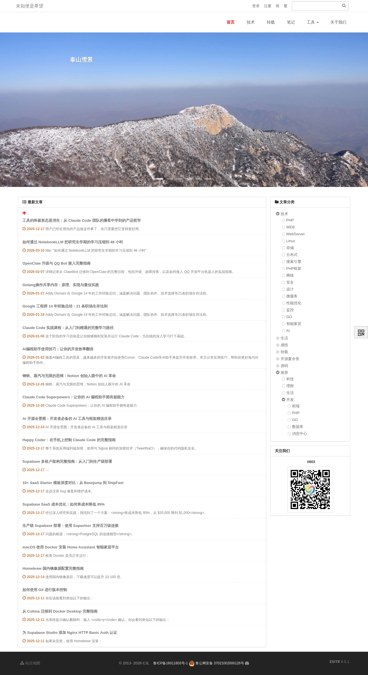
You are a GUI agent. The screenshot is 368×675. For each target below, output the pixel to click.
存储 (290, 248)
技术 (251, 22)
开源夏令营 (290, 359)
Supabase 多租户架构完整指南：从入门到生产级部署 (67, 461)
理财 (290, 386)
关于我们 (338, 22)
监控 (290, 310)
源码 (284, 366)
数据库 (297, 426)
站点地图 (30, 663)
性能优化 (293, 303)
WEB (290, 227)
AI (288, 330)
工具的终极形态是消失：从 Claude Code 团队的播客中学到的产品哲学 (81, 220)
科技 (290, 379)
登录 (256, 6)
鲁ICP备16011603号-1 (170, 663)
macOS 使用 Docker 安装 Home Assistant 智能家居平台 (70, 547)
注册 (267, 6)
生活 (284, 338)
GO (289, 317)
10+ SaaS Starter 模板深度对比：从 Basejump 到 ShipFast (72, 483)
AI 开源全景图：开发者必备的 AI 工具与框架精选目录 (67, 418)
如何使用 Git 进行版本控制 (44, 590)
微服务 (292, 296)
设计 (290, 289)
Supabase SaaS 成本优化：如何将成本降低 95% (63, 504)
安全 (290, 282)
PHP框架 (294, 268)
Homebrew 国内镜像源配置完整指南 (53, 568)
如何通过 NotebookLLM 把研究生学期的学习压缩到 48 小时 (72, 242)
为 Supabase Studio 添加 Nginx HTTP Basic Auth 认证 (69, 632)
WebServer (295, 234)
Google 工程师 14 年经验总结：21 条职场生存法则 (65, 306)
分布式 (292, 255)
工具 (313, 22)
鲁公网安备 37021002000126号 (216, 663)
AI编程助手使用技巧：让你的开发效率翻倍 (57, 349)
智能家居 (293, 324)
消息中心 (299, 433)
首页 (231, 22)
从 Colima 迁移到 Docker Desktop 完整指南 (59, 611)
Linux (290, 241)
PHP (290, 220)
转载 (271, 22)
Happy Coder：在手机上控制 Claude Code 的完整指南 (69, 440)
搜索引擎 (293, 261)
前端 (296, 406)
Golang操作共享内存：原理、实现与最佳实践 (60, 285)
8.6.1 (339, 662)
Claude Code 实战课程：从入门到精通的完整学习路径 (68, 328)
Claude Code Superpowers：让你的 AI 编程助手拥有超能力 (73, 397)
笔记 (291, 22)
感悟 (284, 345)
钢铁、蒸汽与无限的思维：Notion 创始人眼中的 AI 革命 (69, 376)
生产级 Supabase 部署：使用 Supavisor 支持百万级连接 (70, 525)
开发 (290, 399)
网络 (290, 275)
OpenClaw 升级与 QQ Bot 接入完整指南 (56, 263)
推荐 (284, 372)
